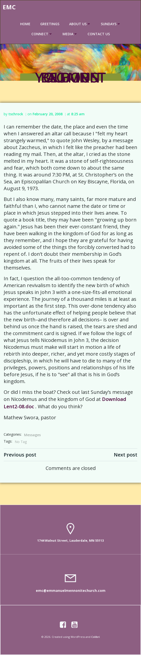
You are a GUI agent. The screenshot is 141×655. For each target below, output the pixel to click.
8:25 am (78, 114)
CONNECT (42, 34)
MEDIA (70, 34)
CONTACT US (99, 34)
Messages (32, 435)
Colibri (95, 637)
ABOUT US (80, 24)
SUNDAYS (111, 24)
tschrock (15, 114)
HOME (25, 24)
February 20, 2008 (48, 114)
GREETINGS (49, 24)
